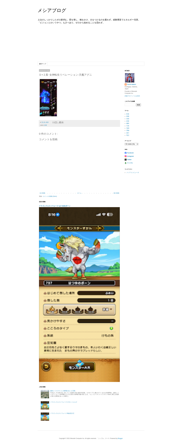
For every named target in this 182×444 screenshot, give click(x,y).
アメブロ (130, 163)
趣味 (127, 123)
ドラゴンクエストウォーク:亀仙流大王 (62, 413)
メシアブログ (52, 10)
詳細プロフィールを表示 (132, 96)
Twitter (129, 159)
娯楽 (45, 125)
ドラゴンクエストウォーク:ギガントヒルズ (63, 402)
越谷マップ (42, 64)
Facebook (130, 153)
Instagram (130, 156)
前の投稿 (116, 193)
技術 (127, 119)
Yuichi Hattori (131, 84)
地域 (127, 128)
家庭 (127, 116)
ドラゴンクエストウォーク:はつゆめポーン (54, 206)
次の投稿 (42, 193)
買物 (127, 130)
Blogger (120, 438)
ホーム (79, 193)
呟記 (127, 135)
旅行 (127, 133)
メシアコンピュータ (132, 172)
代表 (127, 126)
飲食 (127, 114)
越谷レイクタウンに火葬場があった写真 (62, 391)
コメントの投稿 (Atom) (50, 196)
